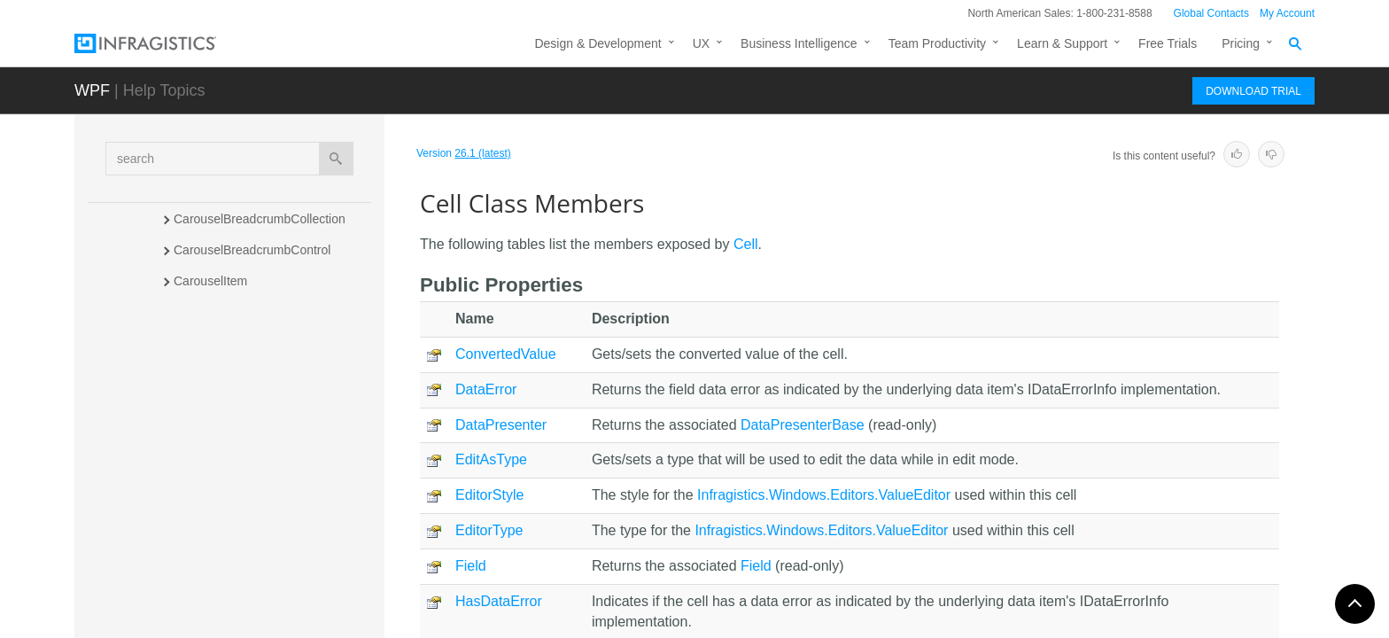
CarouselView (212, 312)
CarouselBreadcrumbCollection (259, 219)
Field (470, 565)
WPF (92, 90)
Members (217, 433)
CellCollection (212, 594)
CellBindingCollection (232, 563)
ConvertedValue (505, 354)
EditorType (489, 530)
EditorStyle (489, 494)
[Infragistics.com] (163, 43)
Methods (213, 464)
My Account (1287, 13)
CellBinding (205, 532)
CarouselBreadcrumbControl (252, 250)
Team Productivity (937, 43)
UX (701, 43)
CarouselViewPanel (228, 343)
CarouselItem (210, 281)
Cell (185, 374)
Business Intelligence (799, 43)
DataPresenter (501, 424)
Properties (218, 495)
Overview (215, 402)
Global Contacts (1211, 13)
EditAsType (491, 459)
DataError (485, 389)
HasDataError (498, 601)
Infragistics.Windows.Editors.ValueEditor (824, 494)
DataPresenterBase (803, 424)
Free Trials (1167, 43)
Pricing (1241, 43)
